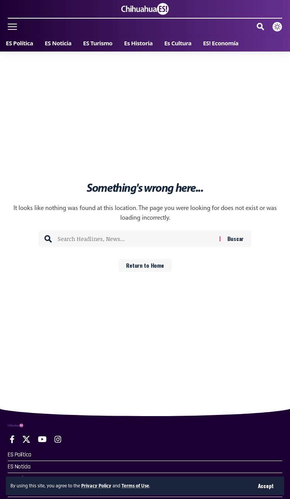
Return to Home (145, 265)
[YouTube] (42, 439)
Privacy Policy (96, 486)
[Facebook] (12, 439)
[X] (26, 439)
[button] (266, 485)
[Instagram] (58, 439)
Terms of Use (135, 486)
